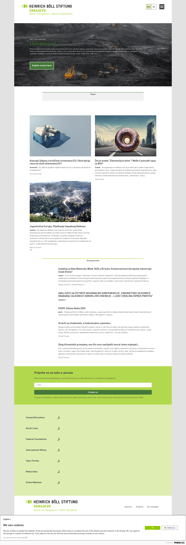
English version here (42, 66)
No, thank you (169, 528)
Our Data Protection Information (14, 538)
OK (152, 528)
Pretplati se (93, 417)
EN (154, 7)
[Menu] (161, 6)
